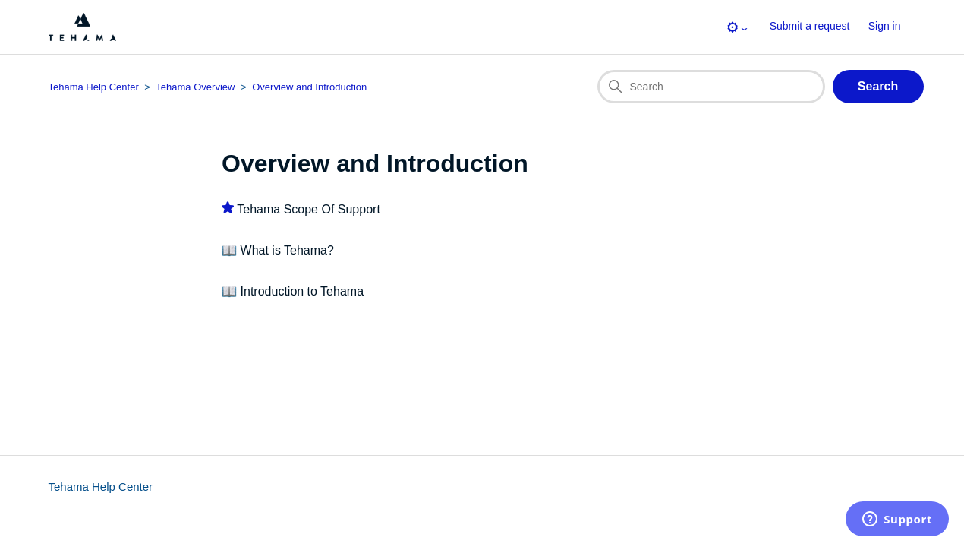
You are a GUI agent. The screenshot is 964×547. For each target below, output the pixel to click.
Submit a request (810, 26)
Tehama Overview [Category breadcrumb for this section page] (195, 87)
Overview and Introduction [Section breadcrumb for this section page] (309, 87)
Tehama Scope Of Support (308, 209)
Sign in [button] (884, 26)
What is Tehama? (287, 250)
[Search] (711, 86)
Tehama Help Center (101, 486)
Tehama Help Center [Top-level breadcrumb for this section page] (94, 87)
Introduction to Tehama (302, 291)
